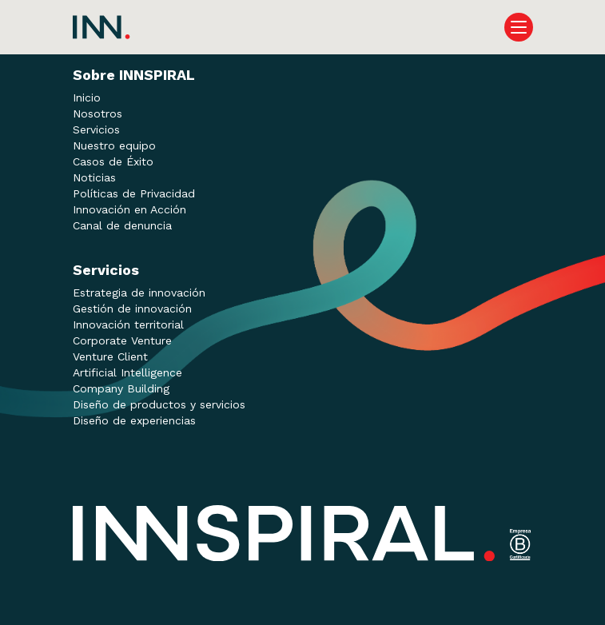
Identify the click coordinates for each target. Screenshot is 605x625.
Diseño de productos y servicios (159, 404)
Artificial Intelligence (127, 372)
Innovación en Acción (129, 209)
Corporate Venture (122, 340)
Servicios (96, 129)
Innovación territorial (128, 324)
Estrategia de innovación (139, 292)
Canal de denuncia (122, 225)
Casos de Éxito (113, 161)
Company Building (121, 388)
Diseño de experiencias (134, 420)
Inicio (87, 97)
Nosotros (97, 113)
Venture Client (110, 356)
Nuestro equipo (114, 145)
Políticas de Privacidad (134, 193)
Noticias (94, 177)
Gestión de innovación (132, 308)
